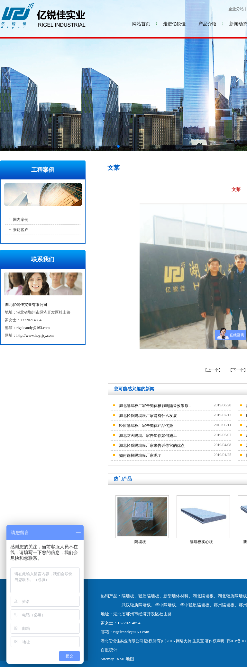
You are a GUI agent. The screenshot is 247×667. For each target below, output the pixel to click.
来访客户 (20, 230)
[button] (118, 146)
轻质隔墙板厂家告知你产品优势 (146, 425)
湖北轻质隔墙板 (232, 595)
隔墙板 (140, 542)
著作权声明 (214, 641)
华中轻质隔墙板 (194, 604)
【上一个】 (213, 370)
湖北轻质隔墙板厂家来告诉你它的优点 (152, 445)
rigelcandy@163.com (33, 327)
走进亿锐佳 (174, 24)
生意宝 (198, 641)
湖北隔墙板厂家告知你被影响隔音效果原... (155, 405)
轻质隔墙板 (148, 595)
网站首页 (141, 24)
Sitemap (107, 658)
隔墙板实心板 (201, 542)
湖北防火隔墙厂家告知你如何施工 (148, 435)
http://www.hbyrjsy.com (35, 335)
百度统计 (109, 649)
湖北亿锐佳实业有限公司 (26, 304)
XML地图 (125, 658)
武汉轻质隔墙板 (136, 604)
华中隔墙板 (165, 604)
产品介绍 (207, 24)
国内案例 (20, 219)
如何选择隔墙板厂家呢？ (140, 455)
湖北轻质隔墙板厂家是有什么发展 (148, 415)
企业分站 (236, 9)
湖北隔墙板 (203, 595)
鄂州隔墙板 (224, 604)
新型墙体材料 (175, 595)
